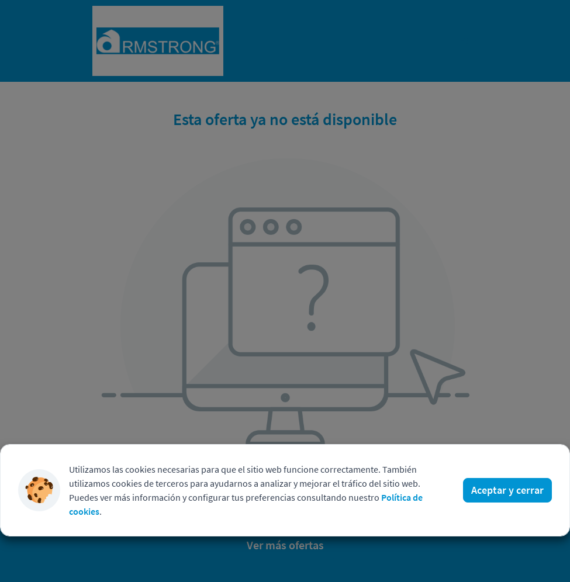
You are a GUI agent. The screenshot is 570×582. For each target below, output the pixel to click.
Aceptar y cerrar (507, 490)
